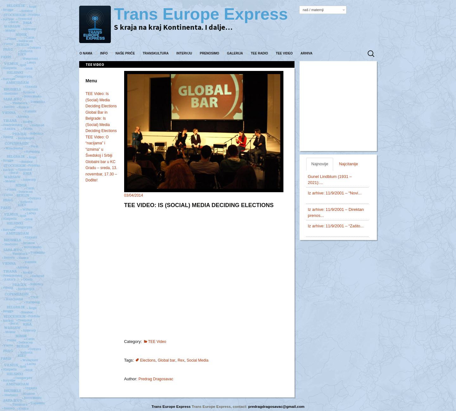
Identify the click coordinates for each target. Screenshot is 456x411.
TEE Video (284, 53)
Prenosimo (209, 53)
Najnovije (319, 163)
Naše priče (125, 53)
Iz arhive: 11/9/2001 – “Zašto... (336, 226)
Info (104, 53)
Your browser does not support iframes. (203, 267)
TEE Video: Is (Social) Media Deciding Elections (101, 100)
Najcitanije (348, 163)
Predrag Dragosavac (155, 379)
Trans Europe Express (172, 406)
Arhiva (307, 53)
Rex (181, 360)
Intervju (184, 53)
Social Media (197, 360)
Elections (147, 360)
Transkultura (155, 53)
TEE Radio (259, 53)
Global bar (166, 360)
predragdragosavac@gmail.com (276, 406)
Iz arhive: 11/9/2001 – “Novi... (335, 193)
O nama (85, 53)
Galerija (235, 53)
